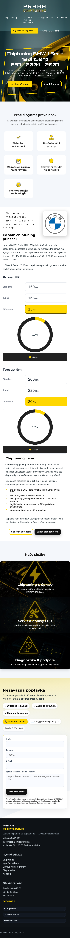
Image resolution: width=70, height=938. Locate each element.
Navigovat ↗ (9, 901)
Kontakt (62, 17)
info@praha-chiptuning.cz (16, 842)
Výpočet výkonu (24, 30)
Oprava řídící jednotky (27, 20)
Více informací (49, 84)
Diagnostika (46, 17)
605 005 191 (50, 30)
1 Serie (24, 221)
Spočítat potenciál (21, 532)
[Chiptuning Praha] (35, 7)
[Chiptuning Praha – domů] (13, 827)
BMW (8, 221)
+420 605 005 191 (11, 838)
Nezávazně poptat (21, 84)
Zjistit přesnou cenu (47, 532)
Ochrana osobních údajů (46, 803)
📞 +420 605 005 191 (15, 721)
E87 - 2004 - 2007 (17, 224)
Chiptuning (10, 17)
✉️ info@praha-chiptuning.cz (45, 721)
